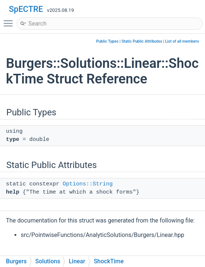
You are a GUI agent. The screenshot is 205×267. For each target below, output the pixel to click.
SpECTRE (26, 9)
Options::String (88, 184)
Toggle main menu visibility (10, 20)
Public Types (107, 41)
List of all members (182, 41)
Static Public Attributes (142, 41)
